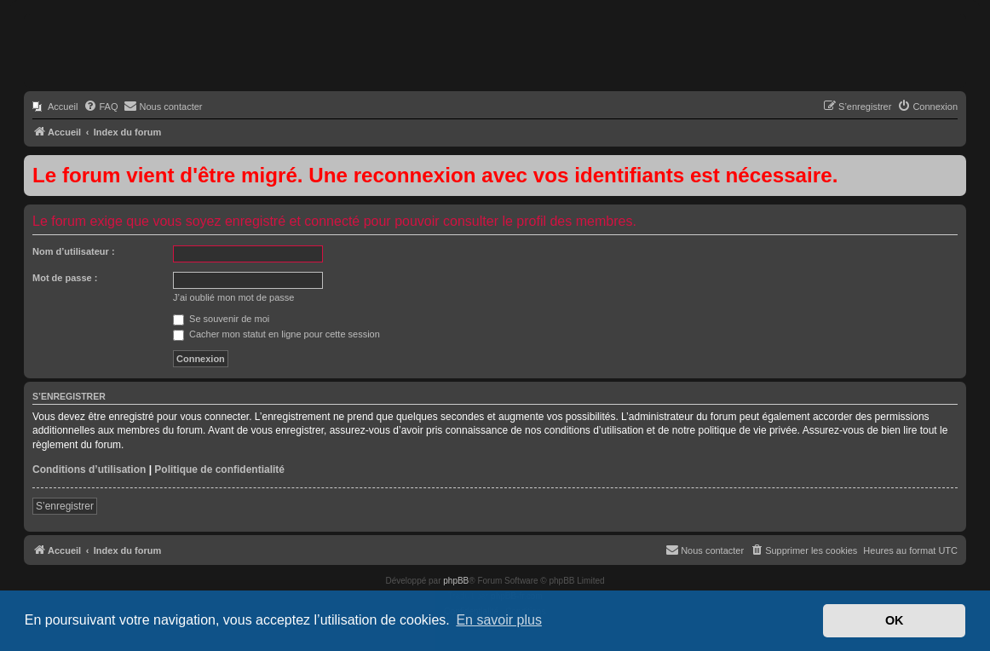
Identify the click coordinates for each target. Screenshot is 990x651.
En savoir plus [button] (499, 620)
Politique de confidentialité (219, 469)
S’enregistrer (65, 506)
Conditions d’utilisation (89, 469)
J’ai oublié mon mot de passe (233, 297)
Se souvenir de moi (221, 319)
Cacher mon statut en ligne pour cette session (276, 334)
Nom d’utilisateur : (73, 251)
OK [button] (894, 620)
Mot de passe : (64, 278)
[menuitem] (55, 106)
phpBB (456, 580)
